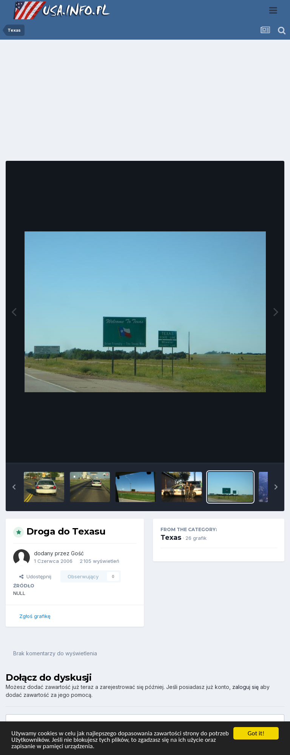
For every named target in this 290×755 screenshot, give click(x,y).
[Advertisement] (145, 103)
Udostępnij (35, 576)
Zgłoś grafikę (35, 616)
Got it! (256, 733)
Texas (170, 537)
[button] (14, 487)
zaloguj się (245, 687)
